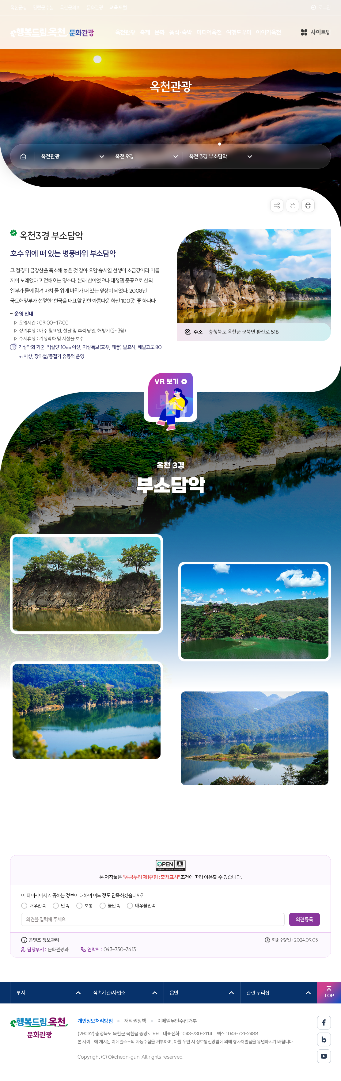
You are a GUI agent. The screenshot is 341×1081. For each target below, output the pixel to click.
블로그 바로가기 (324, 1039)
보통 (89, 906)
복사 (292, 205)
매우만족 (37, 906)
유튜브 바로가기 (324, 1056)
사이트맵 (316, 33)
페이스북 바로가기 (324, 1023)
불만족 (114, 906)
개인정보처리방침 (95, 1021)
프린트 (308, 205)
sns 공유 (276, 205)
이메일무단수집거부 (177, 1021)
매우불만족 (145, 906)
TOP (329, 996)
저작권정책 (135, 1021)
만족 (65, 906)
